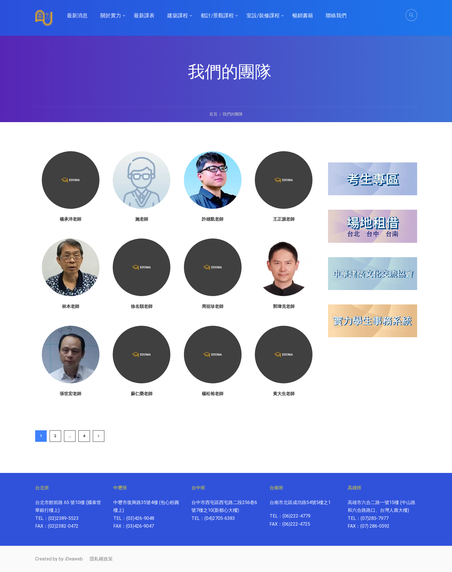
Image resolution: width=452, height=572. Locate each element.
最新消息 (77, 15)
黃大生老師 (284, 393)
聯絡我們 (336, 15)
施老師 (141, 219)
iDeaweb (74, 559)
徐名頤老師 (141, 306)
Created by (46, 559)
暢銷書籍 (302, 15)
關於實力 (110, 15)
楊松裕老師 (212, 393)
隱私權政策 (101, 559)
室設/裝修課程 (263, 15)
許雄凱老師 (212, 219)
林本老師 (70, 306)
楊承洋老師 (70, 219)
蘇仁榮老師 (141, 393)
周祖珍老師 (212, 306)
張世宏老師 (70, 393)
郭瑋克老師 (284, 306)
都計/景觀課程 (217, 15)
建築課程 (177, 15)
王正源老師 (284, 219)
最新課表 (144, 15)
